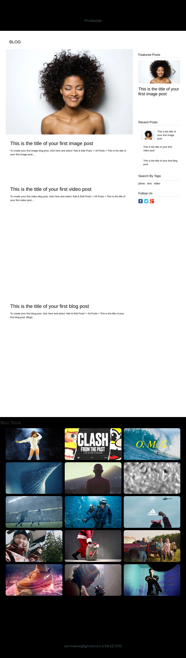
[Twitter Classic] (146, 201)
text (149, 183)
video (157, 183)
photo (141, 183)
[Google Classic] (152, 201)
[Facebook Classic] (140, 201)
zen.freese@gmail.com (82, 646)
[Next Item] (174, 72)
